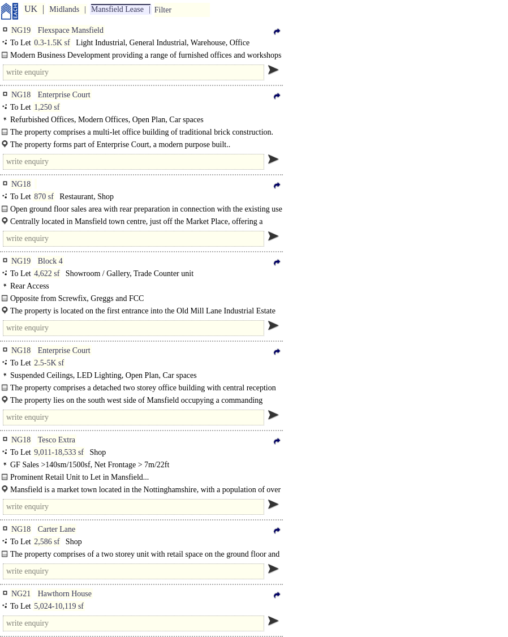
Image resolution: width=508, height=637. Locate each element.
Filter (162, 10)
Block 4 (50, 261)
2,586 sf (46, 541)
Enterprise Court (64, 95)
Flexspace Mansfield (71, 30)
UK (30, 9)
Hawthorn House (65, 593)
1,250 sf (46, 107)
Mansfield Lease (117, 9)
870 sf (44, 196)
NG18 (21, 95)
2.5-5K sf (49, 363)
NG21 (21, 593)
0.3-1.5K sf (52, 42)
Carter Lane (56, 529)
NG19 (21, 30)
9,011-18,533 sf (59, 452)
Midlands (64, 9)
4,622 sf (46, 273)
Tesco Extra (56, 440)
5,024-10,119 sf (59, 606)
